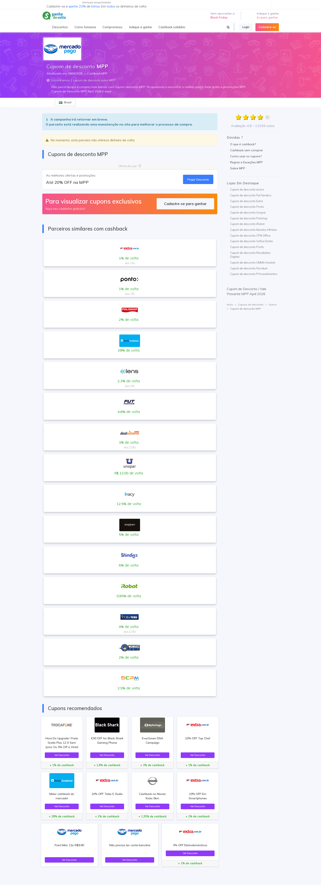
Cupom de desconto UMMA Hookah (252, 262)
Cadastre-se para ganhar (185, 203)
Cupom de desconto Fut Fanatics (250, 195)
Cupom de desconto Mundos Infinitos (253, 229)
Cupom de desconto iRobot (247, 224)
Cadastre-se (267, 27)
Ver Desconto (61, 755)
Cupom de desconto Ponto (247, 206)
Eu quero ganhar (267, 17)
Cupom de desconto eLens (247, 189)
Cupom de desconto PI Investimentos (253, 274)
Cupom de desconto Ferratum (249, 268)
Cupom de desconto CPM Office (250, 235)
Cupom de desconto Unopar (248, 212)
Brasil (65, 102)
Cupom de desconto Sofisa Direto (251, 241)
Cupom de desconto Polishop (248, 218)
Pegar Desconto (198, 179)
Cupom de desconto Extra (246, 201)
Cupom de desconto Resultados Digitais (250, 255)
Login (245, 27)
